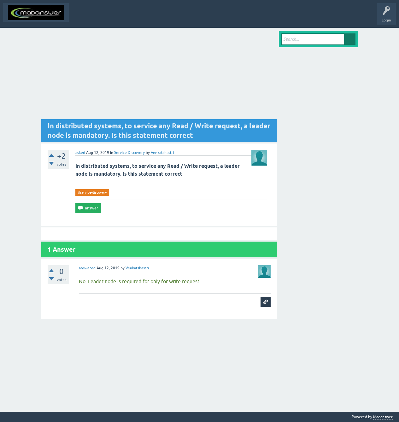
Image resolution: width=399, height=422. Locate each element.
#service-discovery (92, 192)
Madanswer (383, 417)
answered (87, 268)
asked (80, 152)
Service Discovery (129, 152)
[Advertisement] (159, 75)
